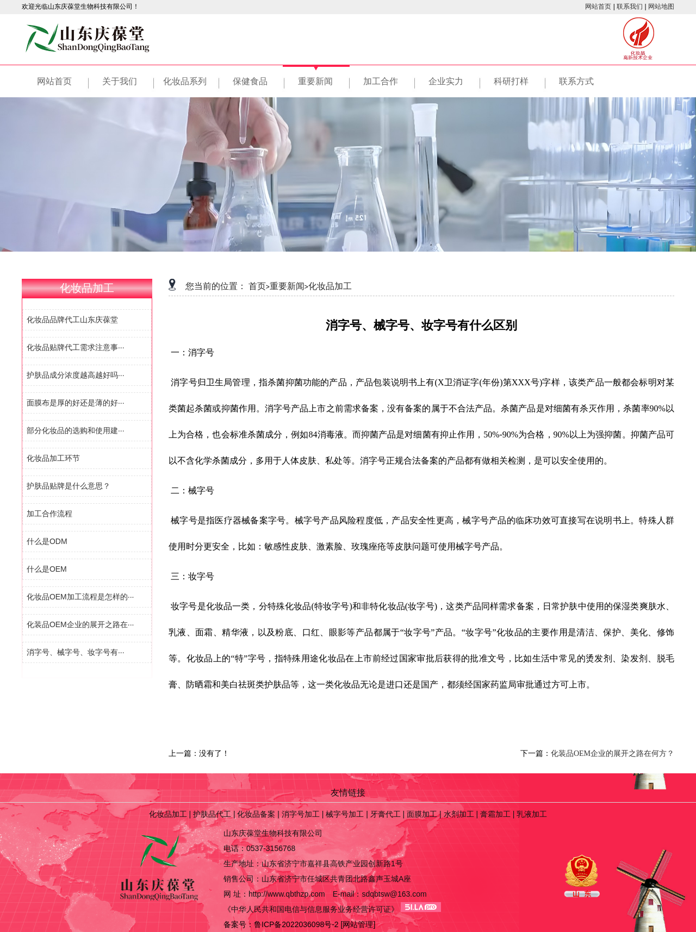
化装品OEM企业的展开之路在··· (79, 624)
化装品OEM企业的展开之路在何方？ (612, 753)
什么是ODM (45, 541)
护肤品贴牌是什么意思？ (67, 485)
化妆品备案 (256, 814)
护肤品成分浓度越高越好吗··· (74, 375)
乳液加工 (532, 814)
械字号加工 (345, 814)
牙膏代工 (385, 814)
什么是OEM (45, 569)
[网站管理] (358, 924)
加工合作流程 (48, 513)
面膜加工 (422, 814)
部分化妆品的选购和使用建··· (74, 430)
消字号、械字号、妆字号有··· (74, 652)
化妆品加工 (330, 286)
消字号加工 (301, 814)
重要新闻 (287, 286)
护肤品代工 (212, 814)
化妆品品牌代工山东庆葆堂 (71, 319)
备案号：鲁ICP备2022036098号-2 (281, 924)
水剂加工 (459, 814)
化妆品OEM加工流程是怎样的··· (79, 596)
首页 (257, 286)
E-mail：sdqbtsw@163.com (380, 894)
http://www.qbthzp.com (286, 894)
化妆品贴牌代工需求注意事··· (74, 347)
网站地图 (661, 6)
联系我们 (630, 6)
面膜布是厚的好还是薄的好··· (74, 402)
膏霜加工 (495, 814)
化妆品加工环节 (52, 458)
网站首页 (598, 6)
